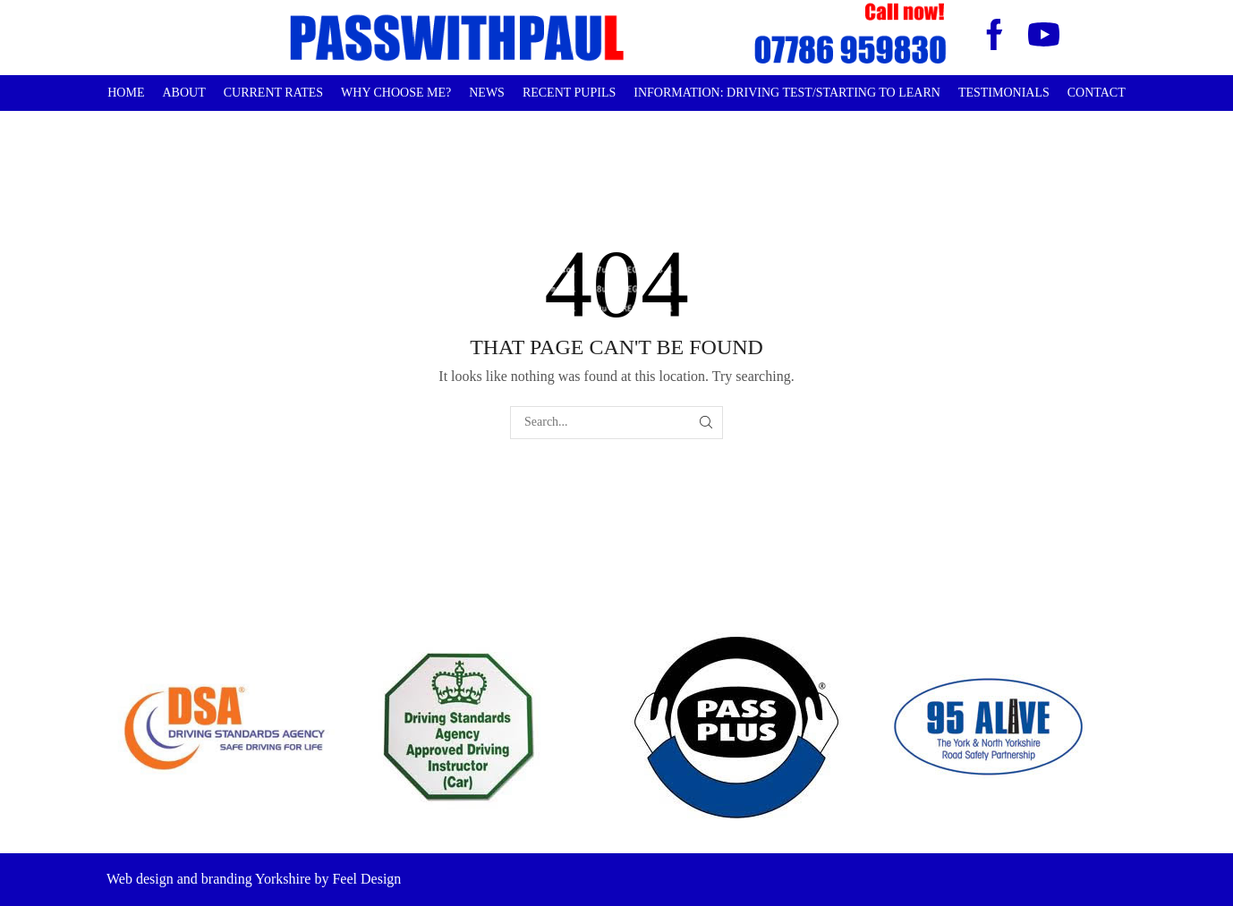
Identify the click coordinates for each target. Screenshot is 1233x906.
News (487, 92)
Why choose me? (396, 92)
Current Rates (273, 92)
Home (125, 92)
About (183, 92)
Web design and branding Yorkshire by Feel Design (253, 878)
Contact (1096, 92)
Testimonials (1004, 92)
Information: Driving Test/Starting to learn (787, 92)
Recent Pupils (569, 92)
